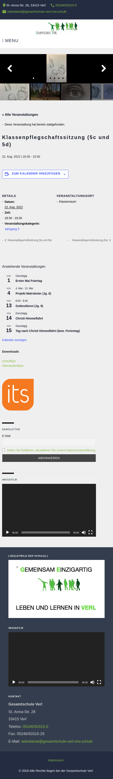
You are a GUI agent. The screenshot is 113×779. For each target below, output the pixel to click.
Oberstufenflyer (13, 365)
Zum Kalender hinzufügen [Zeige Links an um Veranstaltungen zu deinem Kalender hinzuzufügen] (36, 173)
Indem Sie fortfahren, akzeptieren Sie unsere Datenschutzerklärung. (51, 450)
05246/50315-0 (66, 5)
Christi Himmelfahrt (29, 318)
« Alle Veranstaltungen (20, 114)
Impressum (56, 760)
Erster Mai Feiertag (29, 280)
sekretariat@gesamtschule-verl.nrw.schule (36, 11)
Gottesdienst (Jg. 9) (29, 306)
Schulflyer (9, 361)
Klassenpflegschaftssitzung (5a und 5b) (29, 240)
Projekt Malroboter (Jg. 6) (33, 293)
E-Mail (6, 436)
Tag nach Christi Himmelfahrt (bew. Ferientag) (48, 331)
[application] (49, 510)
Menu (10, 40)
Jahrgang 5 (12, 229)
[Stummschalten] (84, 532)
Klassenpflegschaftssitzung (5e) (90, 240)
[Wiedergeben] (7, 532)
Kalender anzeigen (14, 340)
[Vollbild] (90, 532)
